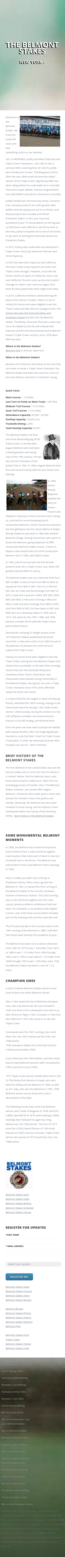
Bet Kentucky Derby (12, 1412)
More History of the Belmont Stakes (34, 815)
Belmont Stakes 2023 (17, 1194)
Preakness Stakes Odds (14, 1497)
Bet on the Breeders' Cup (15, 1419)
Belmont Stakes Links (17, 1348)
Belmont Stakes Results (18, 1300)
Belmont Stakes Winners (19, 1321)
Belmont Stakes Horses (18, 1212)
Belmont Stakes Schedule (19, 1207)
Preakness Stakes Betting (15, 1490)
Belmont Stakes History (18, 1317)
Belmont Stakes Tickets (18, 1343)
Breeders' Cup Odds (13, 1398)
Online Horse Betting (13, 1405)
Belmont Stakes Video (18, 1295)
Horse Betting (9, 1364)
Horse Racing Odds (12, 1371)
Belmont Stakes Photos (18, 1313)
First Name (12, 1235)
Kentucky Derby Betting (14, 1377)
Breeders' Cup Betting (14, 1384)
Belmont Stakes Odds (17, 1199)
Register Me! (19, 1277)
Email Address (14, 1246)
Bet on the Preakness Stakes (17, 1504)
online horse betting (44, 1541)
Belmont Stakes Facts (17, 1335)
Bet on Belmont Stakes (14, 1430)
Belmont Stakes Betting (18, 1203)
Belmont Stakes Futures (19, 1291)
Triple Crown (13, 1339)
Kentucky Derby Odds (14, 1391)
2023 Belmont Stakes (13, 1423)
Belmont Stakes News (18, 1286)
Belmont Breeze (14, 1308)
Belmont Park (13, 350)
